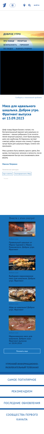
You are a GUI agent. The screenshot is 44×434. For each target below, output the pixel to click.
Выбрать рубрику (24, 49)
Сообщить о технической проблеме (28, 97)
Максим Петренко (9, 164)
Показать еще (22, 351)
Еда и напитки (7, 174)
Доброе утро (12, 34)
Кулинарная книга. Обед (23, 174)
